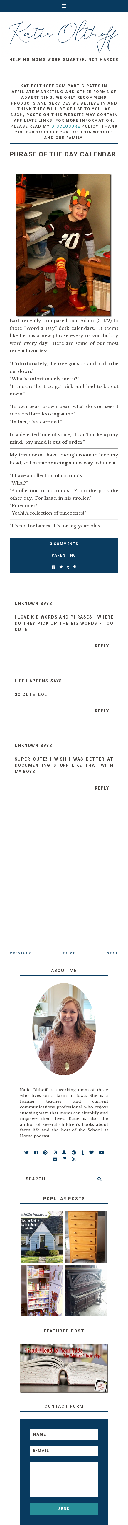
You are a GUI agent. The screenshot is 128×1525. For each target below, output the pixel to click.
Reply (102, 646)
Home (69, 953)
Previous (21, 953)
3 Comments (64, 544)
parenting (64, 555)
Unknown (27, 603)
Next (112, 953)
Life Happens (31, 680)
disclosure (65, 126)
